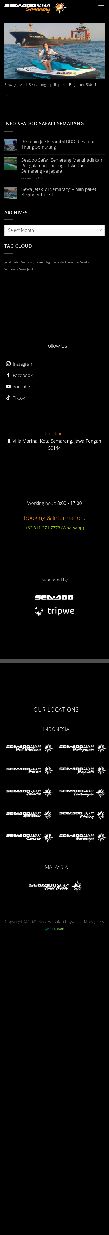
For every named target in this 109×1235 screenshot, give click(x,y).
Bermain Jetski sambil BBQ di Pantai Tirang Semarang (57, 144)
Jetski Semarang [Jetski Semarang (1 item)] (24, 262)
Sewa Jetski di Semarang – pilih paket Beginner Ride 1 (58, 192)
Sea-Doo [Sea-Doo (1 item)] (73, 262)
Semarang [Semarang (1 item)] (11, 269)
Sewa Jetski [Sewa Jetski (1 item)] (26, 269)
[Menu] (101, 7)
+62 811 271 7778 (54, 527)
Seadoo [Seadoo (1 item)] (85, 262)
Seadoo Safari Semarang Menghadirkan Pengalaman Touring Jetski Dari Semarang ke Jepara (61, 165)
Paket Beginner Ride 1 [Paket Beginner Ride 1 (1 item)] (51, 262)
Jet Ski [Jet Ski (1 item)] (8, 262)
